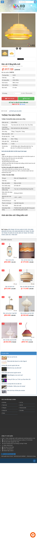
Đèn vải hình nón (9, 351)
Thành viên (4, 469)
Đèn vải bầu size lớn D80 (9, 404)
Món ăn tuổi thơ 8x (12, 421)
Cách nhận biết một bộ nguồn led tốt (11, 437)
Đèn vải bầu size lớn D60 (27, 378)
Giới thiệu (4, 467)
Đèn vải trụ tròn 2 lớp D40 (10, 378)
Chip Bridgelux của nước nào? (15, 439)
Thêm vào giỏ (9, 98)
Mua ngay (26, 98)
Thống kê (4, 472)
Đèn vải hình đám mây (27, 324)
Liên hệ (21, 469)
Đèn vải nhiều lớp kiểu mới (27, 351)
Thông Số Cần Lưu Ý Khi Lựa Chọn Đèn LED (18, 444)
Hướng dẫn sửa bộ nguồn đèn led (10, 430)
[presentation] (17, 48)
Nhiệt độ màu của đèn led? (14, 432)
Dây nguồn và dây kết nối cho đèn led (11, 448)
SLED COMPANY (22, 520)
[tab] (4, 111)
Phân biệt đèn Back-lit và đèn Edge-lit (17, 426)
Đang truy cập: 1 (11, 518)
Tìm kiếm (22, 475)
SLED (12, 520)
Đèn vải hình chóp (27, 404)
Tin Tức (21, 467)
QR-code (4, 518)
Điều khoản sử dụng (31, 520)
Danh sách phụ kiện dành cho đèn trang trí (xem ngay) (14, 151)
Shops (3, 477)
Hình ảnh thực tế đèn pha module (16, 455)
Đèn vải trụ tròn (10, 324)
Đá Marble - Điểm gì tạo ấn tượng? (16, 450)
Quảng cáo (4, 475)
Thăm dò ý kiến (23, 472)
